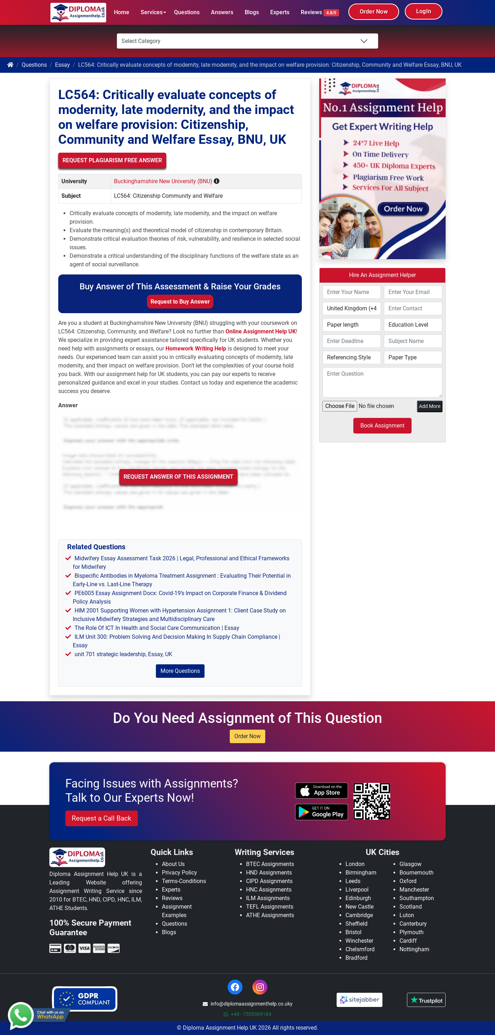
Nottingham (414, 949)
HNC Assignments (269, 889)
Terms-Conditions (184, 881)
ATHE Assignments (270, 915)
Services (152, 12)
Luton (406, 915)
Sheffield (357, 923)
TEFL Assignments (269, 906)
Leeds (353, 881)
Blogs (252, 12)
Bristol (353, 932)
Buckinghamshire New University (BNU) (163, 181)
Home (121, 12)
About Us (173, 864)
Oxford (408, 881)
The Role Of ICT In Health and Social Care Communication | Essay (157, 628)
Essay (62, 64)
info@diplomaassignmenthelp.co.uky (248, 1004)
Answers (222, 12)
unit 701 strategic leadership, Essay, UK (123, 654)
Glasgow (410, 864)
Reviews (320, 12)
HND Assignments (269, 872)
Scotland (410, 906)
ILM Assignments (268, 898)
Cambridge (359, 915)
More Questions (180, 671)
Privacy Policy (179, 872)
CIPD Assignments (269, 881)
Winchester (359, 940)
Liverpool (357, 889)
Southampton (416, 898)
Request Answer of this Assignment (178, 476)
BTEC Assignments (270, 864)
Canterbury (413, 923)
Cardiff (408, 940)
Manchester (414, 889)
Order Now (374, 11)
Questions (187, 12)
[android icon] (321, 812)
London (355, 864)
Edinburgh (358, 898)
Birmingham (361, 872)
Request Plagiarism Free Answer (112, 160)
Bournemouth (416, 872)
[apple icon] (321, 791)
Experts (279, 12)
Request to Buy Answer (180, 301)
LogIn (423, 11)
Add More (429, 406)
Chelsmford (360, 949)
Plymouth (411, 932)
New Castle (360, 906)
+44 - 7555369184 (247, 1014)
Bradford (357, 957)
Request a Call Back (101, 818)
